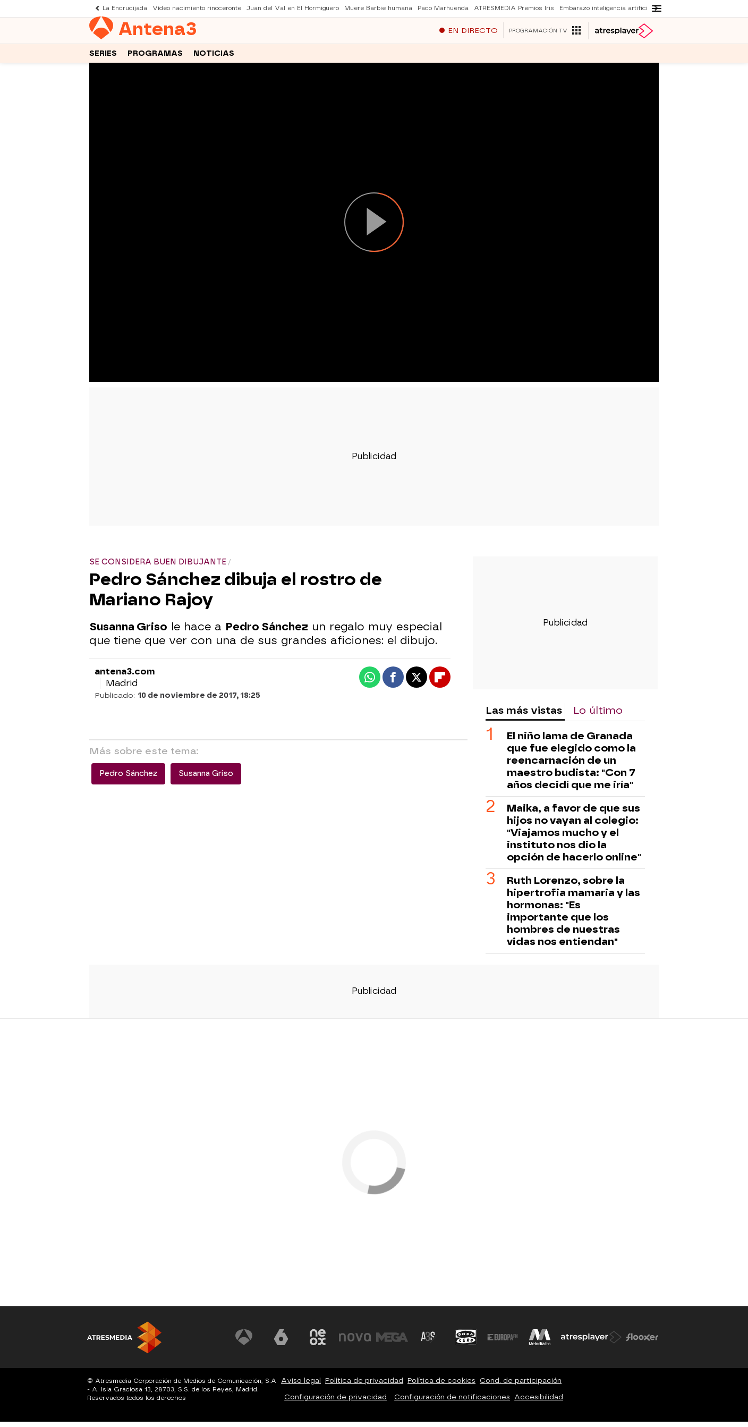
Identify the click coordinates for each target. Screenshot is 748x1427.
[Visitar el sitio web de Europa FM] (502, 1342)
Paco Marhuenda (443, 8)
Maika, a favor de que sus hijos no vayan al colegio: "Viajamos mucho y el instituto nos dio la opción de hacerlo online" (574, 837)
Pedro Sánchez (128, 778)
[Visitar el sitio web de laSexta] (281, 1342)
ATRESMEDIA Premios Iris (514, 8)
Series (103, 57)
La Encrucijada (125, 8)
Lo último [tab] (598, 716)
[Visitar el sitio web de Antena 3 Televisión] (244, 1342)
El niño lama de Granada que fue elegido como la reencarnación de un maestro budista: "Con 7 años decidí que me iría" (571, 765)
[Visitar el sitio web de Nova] (355, 1342)
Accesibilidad (538, 1402)
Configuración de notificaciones (452, 1402)
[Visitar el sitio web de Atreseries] (429, 1342)
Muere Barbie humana (378, 8)
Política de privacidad (364, 1386)
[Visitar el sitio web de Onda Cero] (466, 1342)
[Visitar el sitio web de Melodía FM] (540, 1342)
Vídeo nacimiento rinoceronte (196, 8)
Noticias (213, 57)
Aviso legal (301, 1386)
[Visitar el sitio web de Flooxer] (642, 1342)
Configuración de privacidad (335, 1402)
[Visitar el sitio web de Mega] (392, 1342)
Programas (155, 57)
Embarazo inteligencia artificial (606, 8)
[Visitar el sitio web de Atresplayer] (591, 1342)
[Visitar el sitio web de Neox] (318, 1342)
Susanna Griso (205, 778)
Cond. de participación (521, 1386)
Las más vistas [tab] (524, 716)
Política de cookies (441, 1386)
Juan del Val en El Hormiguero (292, 8)
